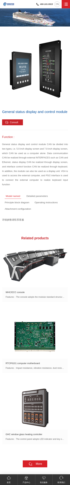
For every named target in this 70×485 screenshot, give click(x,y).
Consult (11, 122)
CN (57, 4)
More (35, 464)
